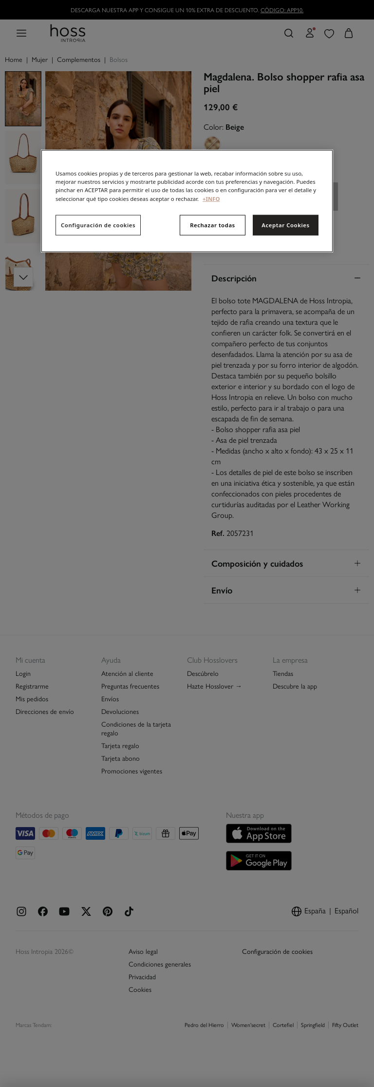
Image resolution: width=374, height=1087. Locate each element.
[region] (187, 201)
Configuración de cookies (98, 224)
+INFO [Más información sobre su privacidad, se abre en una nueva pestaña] (211, 198)
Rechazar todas (212, 224)
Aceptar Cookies (285, 224)
